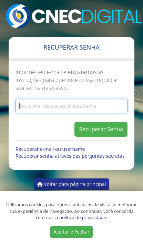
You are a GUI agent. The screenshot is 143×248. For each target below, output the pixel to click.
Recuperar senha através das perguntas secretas (70, 156)
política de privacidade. (83, 217)
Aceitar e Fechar (71, 231)
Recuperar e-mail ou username (50, 149)
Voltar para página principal (71, 184)
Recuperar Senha (101, 129)
